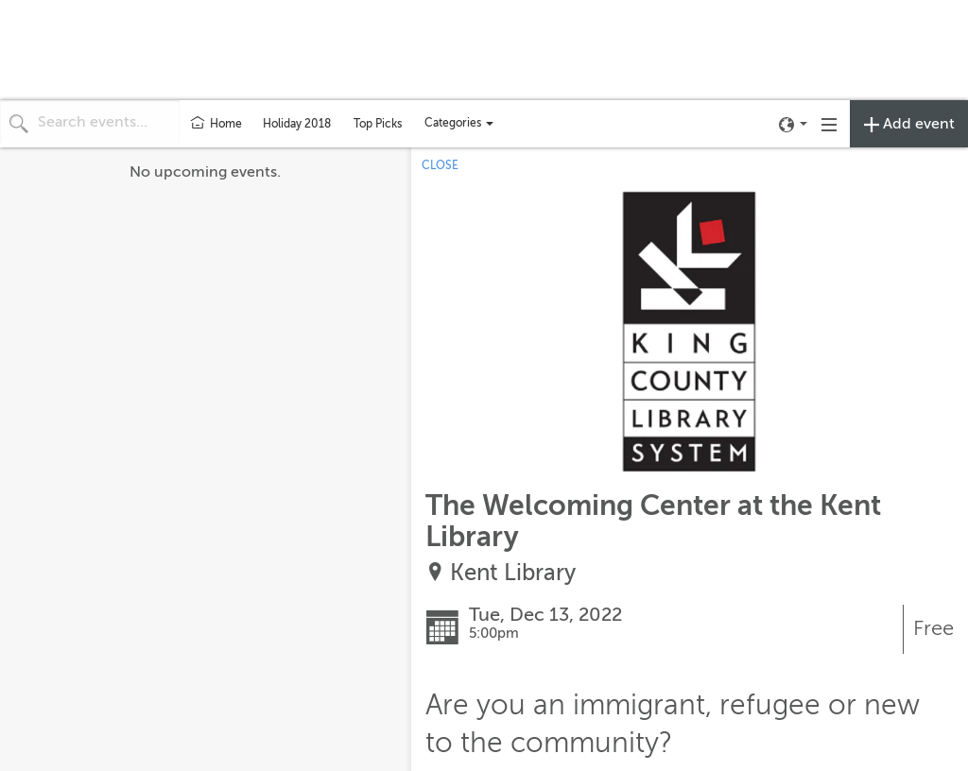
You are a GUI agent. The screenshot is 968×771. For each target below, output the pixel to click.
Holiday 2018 (297, 123)
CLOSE (440, 165)
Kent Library (513, 573)
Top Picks (378, 123)
